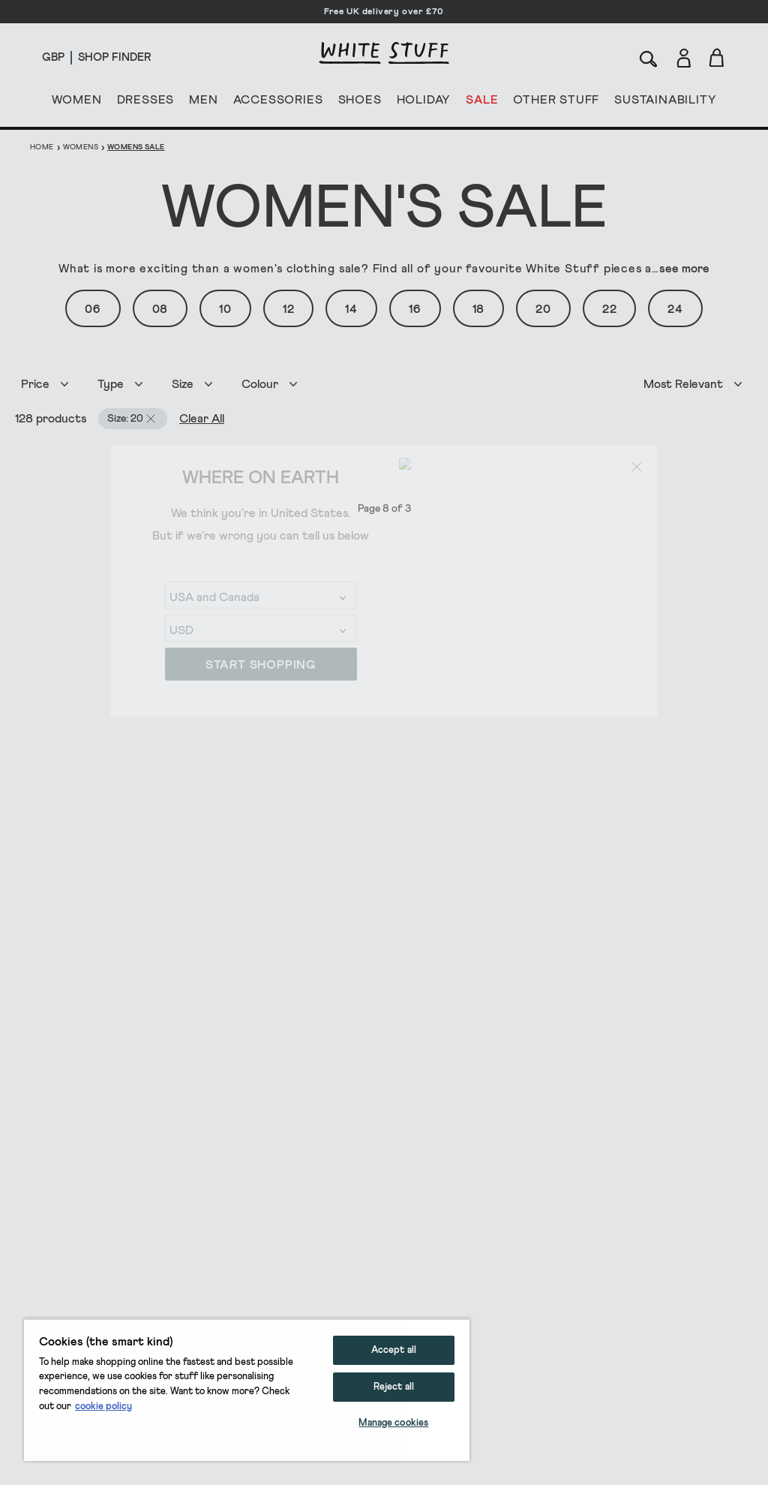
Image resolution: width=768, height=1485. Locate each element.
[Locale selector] (53, 58)
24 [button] (675, 309)
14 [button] (351, 309)
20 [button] (543, 309)
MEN (203, 103)
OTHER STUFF (556, 103)
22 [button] (609, 309)
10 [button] (225, 309)
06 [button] (93, 309)
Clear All (186, 419)
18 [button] (478, 309)
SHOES (360, 103)
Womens (80, 147)
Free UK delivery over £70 (384, 12)
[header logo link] (384, 53)
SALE (482, 103)
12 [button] (289, 309)
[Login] (683, 55)
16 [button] (415, 309)
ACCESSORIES (278, 103)
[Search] (648, 57)
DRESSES (146, 103)
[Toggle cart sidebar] (717, 57)
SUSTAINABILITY (665, 103)
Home (42, 147)
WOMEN (77, 103)
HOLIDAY (423, 103)
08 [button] (160, 309)
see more (684, 269)
